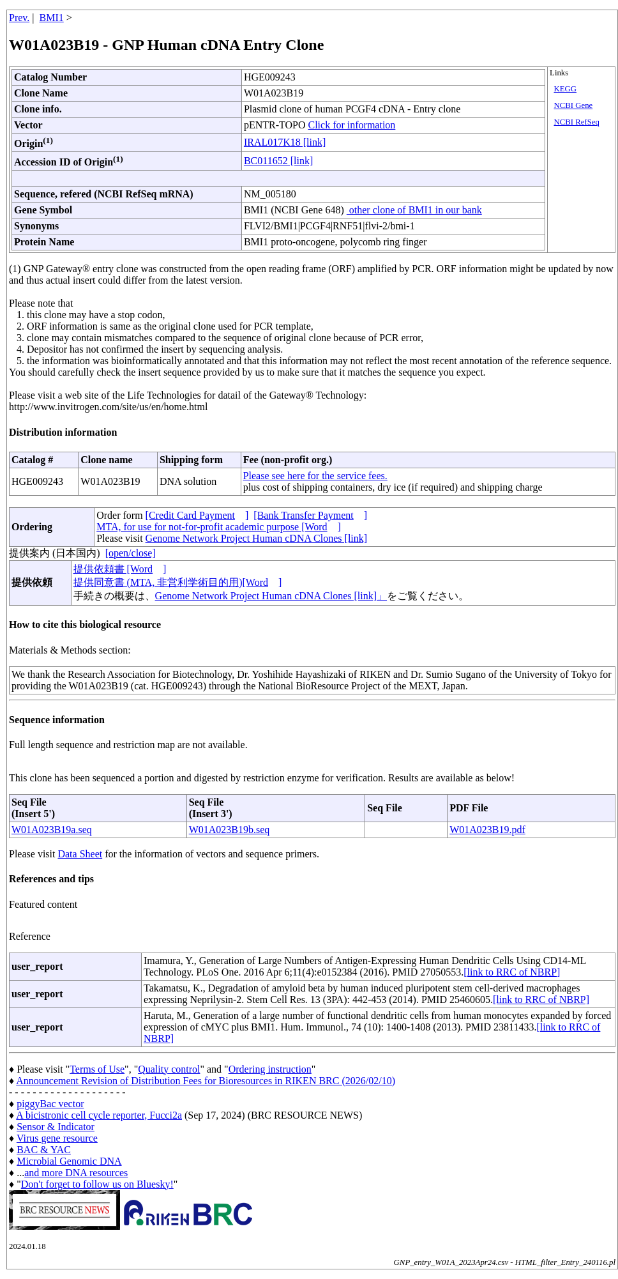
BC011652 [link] (278, 160)
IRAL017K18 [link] (285, 142)
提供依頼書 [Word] (120, 568)
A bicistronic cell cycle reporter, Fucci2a (99, 1115)
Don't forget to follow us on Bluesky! (97, 1184)
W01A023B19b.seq (229, 829)
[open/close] (130, 553)
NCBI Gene (573, 105)
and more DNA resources (76, 1172)
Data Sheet (79, 853)
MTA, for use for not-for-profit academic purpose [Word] (218, 526)
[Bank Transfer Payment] (310, 515)
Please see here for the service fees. (315, 475)
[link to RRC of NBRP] (512, 972)
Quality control (169, 1069)
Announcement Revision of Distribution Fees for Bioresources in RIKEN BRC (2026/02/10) (205, 1080)
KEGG (565, 88)
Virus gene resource (57, 1138)
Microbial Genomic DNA (69, 1161)
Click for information (352, 124)
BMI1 (52, 17)
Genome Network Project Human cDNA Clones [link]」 (271, 595)
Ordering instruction (270, 1069)
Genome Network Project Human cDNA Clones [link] (256, 538)
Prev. (19, 17)
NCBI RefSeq (576, 122)
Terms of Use (97, 1069)
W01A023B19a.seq (51, 829)
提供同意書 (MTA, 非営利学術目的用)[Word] (177, 582)
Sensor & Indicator (55, 1126)
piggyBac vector (50, 1103)
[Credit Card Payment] (197, 515)
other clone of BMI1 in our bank (414, 209)
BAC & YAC (44, 1149)
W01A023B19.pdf (487, 829)
